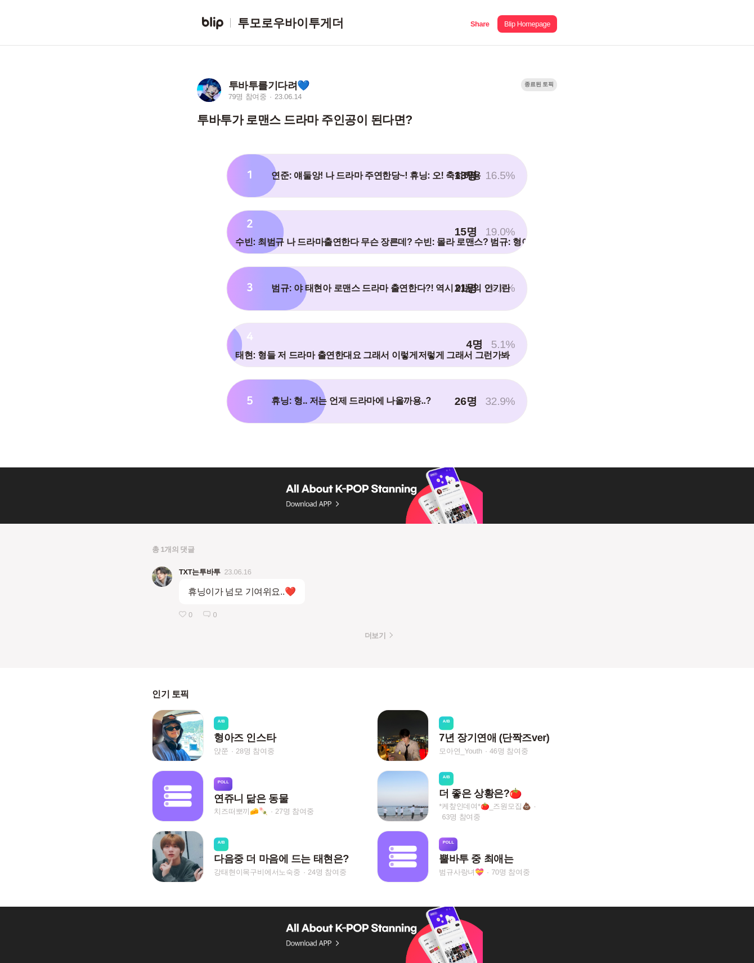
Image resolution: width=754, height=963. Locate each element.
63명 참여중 (461, 817)
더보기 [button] (375, 635)
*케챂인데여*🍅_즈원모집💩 (485, 806)
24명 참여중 (327, 872)
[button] (479, 23)
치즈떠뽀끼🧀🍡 (241, 811)
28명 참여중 (255, 751)
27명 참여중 (294, 811)
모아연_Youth (460, 751)
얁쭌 (221, 751)
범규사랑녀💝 (461, 872)
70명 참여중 (510, 872)
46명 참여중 (509, 751)
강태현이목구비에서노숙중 (257, 872)
